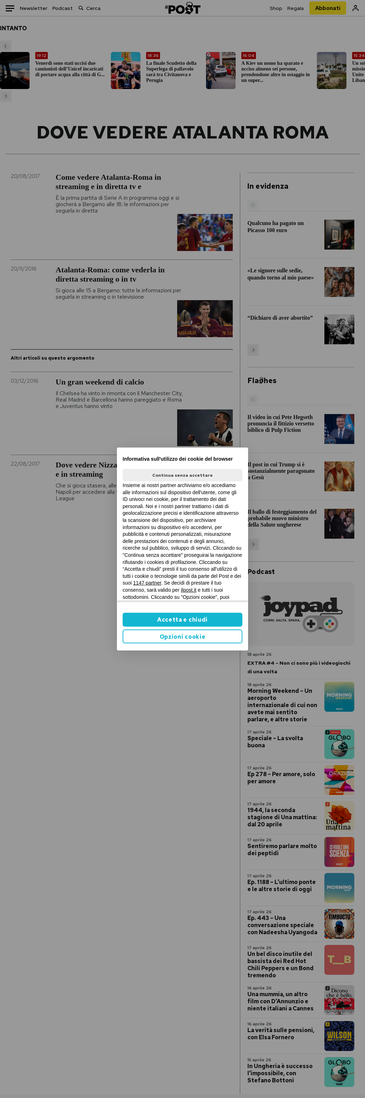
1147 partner (147, 583)
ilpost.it (188, 590)
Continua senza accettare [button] (182, 475)
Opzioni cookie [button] (183, 636)
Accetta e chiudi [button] (182, 619)
